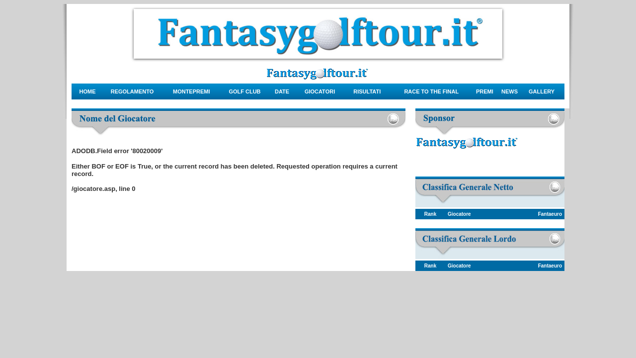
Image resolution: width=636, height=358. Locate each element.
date (282, 91)
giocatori (320, 91)
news (509, 91)
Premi (484, 91)
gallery (542, 91)
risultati (367, 91)
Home (88, 91)
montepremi (191, 91)
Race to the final (431, 91)
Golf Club (244, 91)
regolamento (132, 91)
